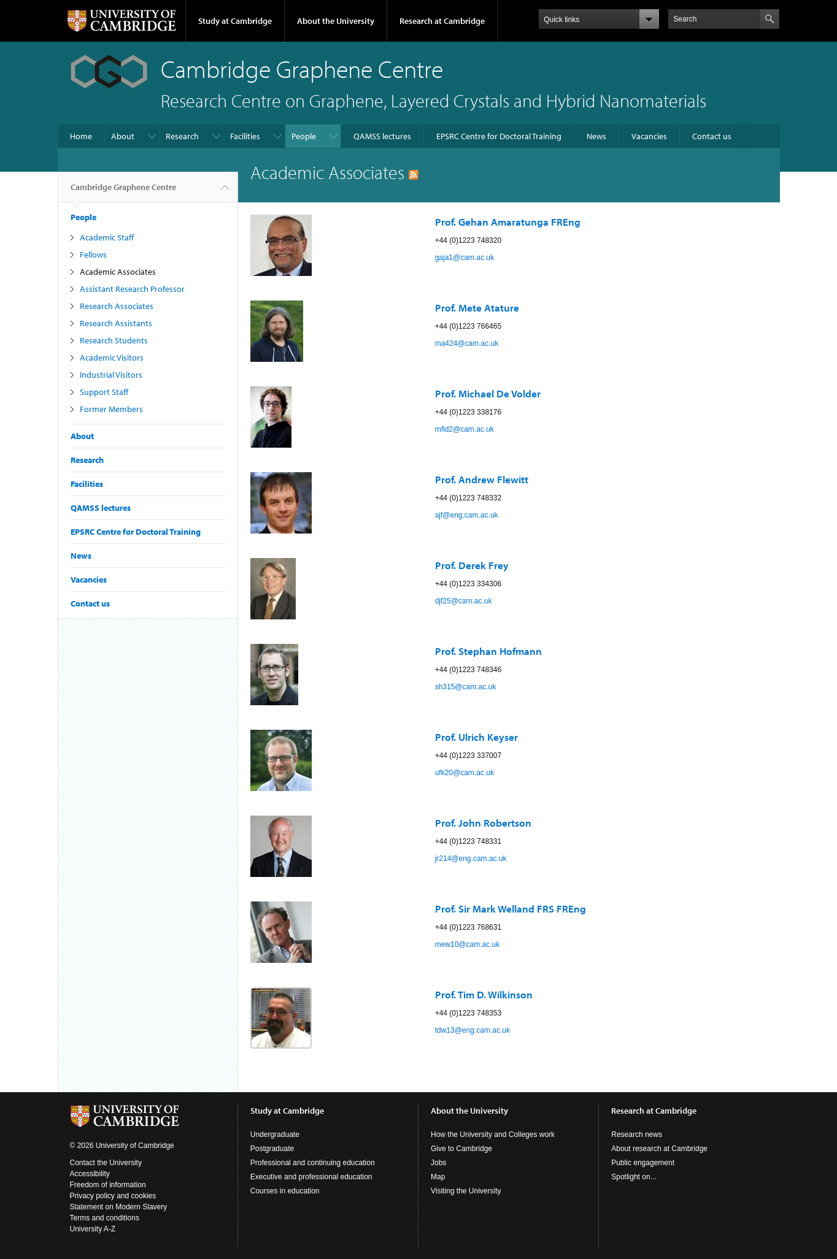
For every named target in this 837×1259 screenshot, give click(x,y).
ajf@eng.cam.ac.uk (466, 515)
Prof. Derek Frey (472, 565)
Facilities (245, 136)
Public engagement (642, 1162)
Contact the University (106, 1162)
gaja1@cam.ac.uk (464, 257)
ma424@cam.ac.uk (467, 343)
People (303, 136)
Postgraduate (272, 1148)
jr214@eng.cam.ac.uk (471, 858)
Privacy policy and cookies (113, 1196)
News (596, 136)
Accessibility (90, 1173)
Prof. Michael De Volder (488, 393)
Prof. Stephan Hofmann (488, 651)
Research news (636, 1134)
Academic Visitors (112, 357)
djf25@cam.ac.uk (463, 601)
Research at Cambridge (442, 20)
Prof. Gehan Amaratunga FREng (507, 221)
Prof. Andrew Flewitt (481, 479)
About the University (335, 20)
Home (81, 136)
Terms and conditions (104, 1218)
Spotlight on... (633, 1177)
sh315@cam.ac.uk (465, 687)
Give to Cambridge (461, 1148)
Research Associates (116, 306)
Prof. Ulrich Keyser (476, 736)
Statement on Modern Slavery (119, 1207)
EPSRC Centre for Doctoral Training (498, 136)
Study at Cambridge (235, 20)
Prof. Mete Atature (477, 307)
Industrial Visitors (111, 374)
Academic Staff (107, 237)
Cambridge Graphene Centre (123, 192)
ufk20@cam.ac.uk (464, 772)
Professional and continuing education (312, 1162)
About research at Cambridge (659, 1148)
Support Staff (104, 391)
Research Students (114, 340)
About (122, 136)
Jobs (438, 1162)
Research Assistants (116, 323)
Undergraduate (274, 1134)
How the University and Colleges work (493, 1134)
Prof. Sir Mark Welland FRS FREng (510, 908)
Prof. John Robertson (483, 822)
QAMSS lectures (382, 136)
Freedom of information (108, 1185)
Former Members (111, 409)
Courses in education (285, 1191)
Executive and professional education (311, 1177)
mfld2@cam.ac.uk (464, 429)
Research (182, 136)
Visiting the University (466, 1191)
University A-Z (93, 1229)
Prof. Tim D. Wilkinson (484, 994)
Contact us (711, 136)
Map (438, 1177)
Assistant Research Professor (132, 288)
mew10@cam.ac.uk (467, 944)
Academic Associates (118, 271)
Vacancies (649, 136)
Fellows (93, 254)
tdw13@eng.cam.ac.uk (472, 1030)
